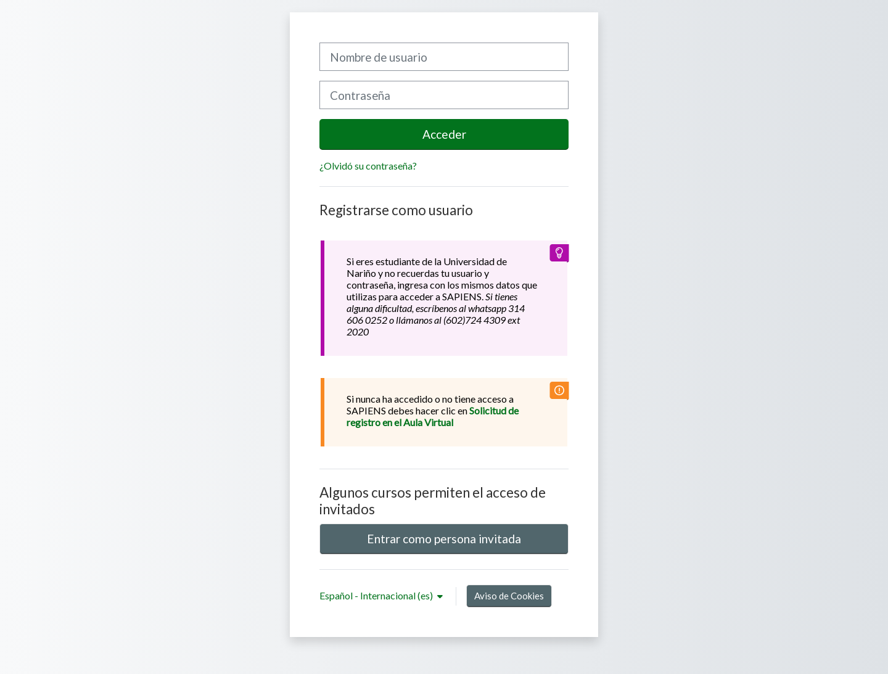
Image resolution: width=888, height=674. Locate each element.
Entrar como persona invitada (444, 539)
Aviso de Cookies (509, 595)
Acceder (444, 134)
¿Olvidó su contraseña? (368, 165)
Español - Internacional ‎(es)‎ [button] (377, 595)
